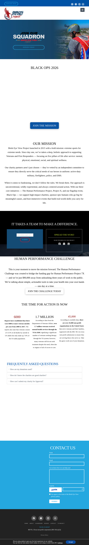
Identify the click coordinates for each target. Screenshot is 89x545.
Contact (53, 523)
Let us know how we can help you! (60, 468)
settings (60, 543)
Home (26, 523)
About (32, 523)
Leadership (39, 523)
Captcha (52, 486)
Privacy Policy (44, 535)
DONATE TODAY (29, 47)
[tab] (44, 369)
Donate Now (11, 4)
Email (51, 460)
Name (51, 452)
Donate (46, 523)
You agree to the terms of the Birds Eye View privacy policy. (64, 495)
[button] (82, 10)
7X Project (61, 523)
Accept (71, 542)
